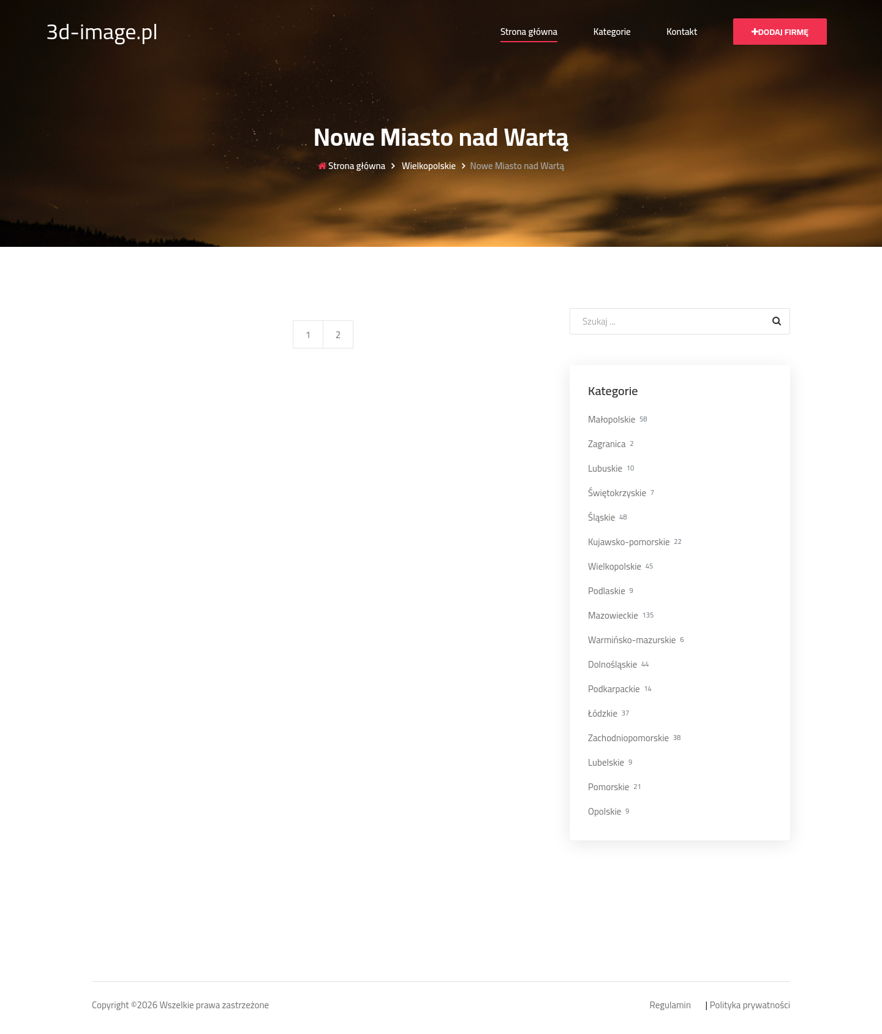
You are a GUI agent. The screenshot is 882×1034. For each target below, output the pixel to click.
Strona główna (528, 31)
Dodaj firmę (780, 32)
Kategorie (612, 31)
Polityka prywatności (750, 1005)
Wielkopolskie (428, 166)
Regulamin (670, 1005)
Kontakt (681, 31)
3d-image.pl (102, 31)
